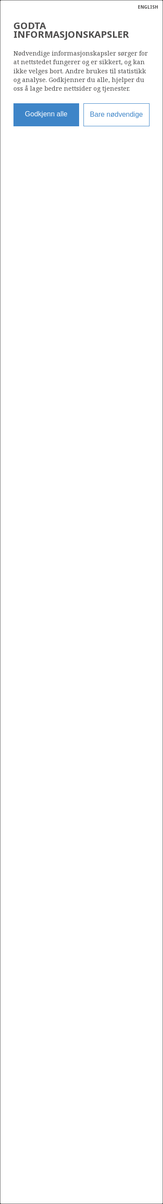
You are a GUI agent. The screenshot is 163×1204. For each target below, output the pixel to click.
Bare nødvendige (116, 114)
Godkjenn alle (46, 114)
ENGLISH (148, 7)
